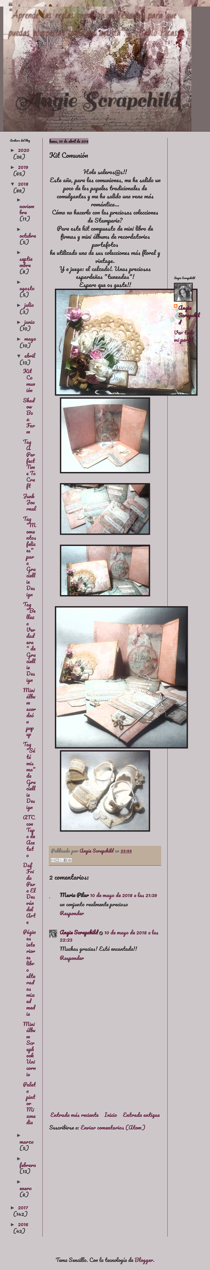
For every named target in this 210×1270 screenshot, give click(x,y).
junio (29, 321)
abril (29, 355)
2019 (23, 166)
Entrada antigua (141, 1114)
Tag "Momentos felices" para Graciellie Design (29, 556)
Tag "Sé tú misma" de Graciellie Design (29, 776)
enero (25, 1188)
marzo (26, 1141)
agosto (27, 288)
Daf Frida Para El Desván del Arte (29, 893)
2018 (23, 183)
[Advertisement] (105, 1070)
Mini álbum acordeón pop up (29, 712)
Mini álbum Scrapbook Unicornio (29, 1049)
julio (29, 304)
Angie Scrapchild (79, 932)
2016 (23, 1224)
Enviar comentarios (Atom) (112, 1127)
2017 (23, 1207)
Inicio (110, 1114)
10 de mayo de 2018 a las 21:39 (123, 894)
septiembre (25, 261)
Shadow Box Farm (29, 416)
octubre (27, 235)
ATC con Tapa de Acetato (29, 836)
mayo (30, 338)
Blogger (144, 1259)
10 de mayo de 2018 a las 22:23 (109, 936)
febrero (27, 1164)
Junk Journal (29, 502)
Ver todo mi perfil (184, 336)
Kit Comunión (29, 380)
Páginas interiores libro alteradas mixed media (29, 972)
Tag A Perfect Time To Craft (29, 463)
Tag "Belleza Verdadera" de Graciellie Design (29, 642)
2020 (23, 149)
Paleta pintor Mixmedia (29, 1103)
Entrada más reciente (74, 1114)
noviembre (26, 209)
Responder (72, 913)
